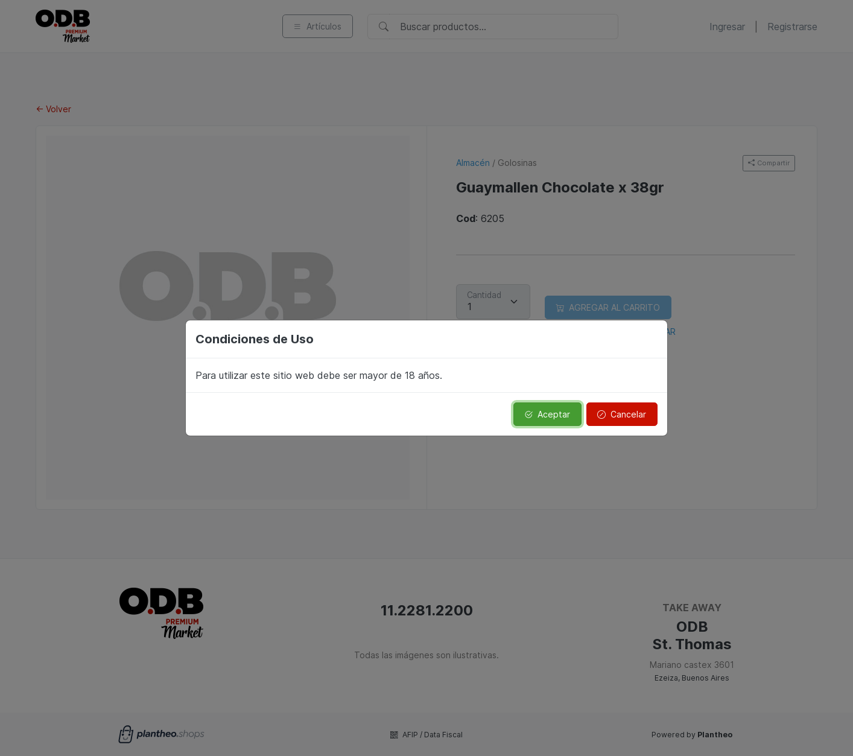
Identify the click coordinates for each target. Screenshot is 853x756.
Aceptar (547, 414)
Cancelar (621, 414)
